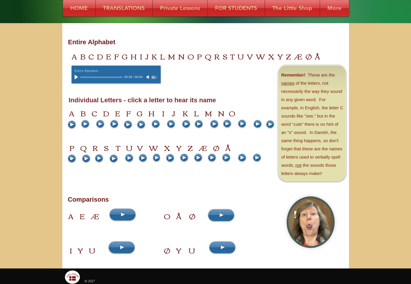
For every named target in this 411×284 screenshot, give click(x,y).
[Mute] (148, 77)
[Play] (77, 77)
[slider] (155, 77)
